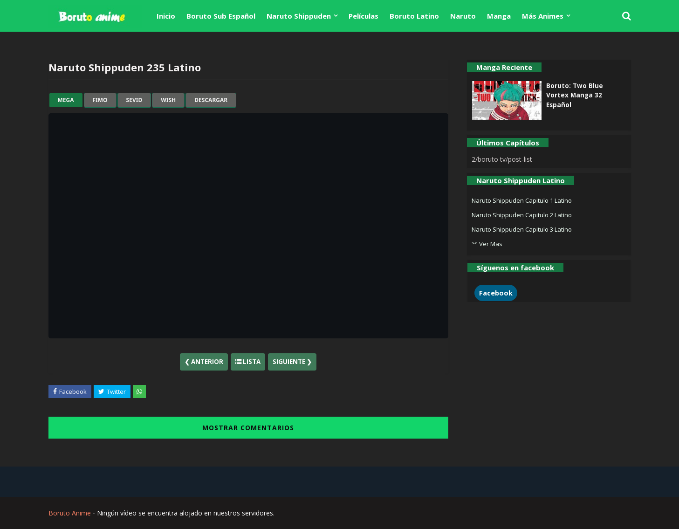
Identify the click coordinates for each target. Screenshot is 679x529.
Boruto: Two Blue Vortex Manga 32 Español (574, 95)
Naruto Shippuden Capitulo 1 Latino (522, 200)
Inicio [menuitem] (166, 16)
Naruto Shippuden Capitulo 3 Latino (522, 229)
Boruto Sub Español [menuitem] (220, 16)
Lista (248, 361)
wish (168, 100)
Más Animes (542, 16)
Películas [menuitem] (363, 16)
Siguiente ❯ (292, 361)
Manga (499, 16)
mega (66, 100)
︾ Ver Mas (487, 244)
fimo (100, 100)
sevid (134, 100)
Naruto (463, 16)
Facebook (496, 293)
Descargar (210, 100)
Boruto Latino (414, 16)
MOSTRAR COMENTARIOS (248, 427)
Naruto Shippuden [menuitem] (299, 16)
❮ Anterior (204, 361)
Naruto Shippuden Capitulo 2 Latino (522, 215)
